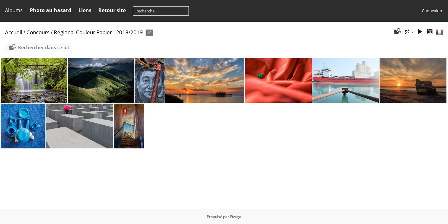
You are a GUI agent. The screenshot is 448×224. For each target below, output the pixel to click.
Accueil (13, 32)
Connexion (432, 10)
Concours (37, 32)
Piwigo (235, 216)
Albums (14, 10)
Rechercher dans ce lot (43, 47)
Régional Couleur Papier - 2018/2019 (98, 32)
